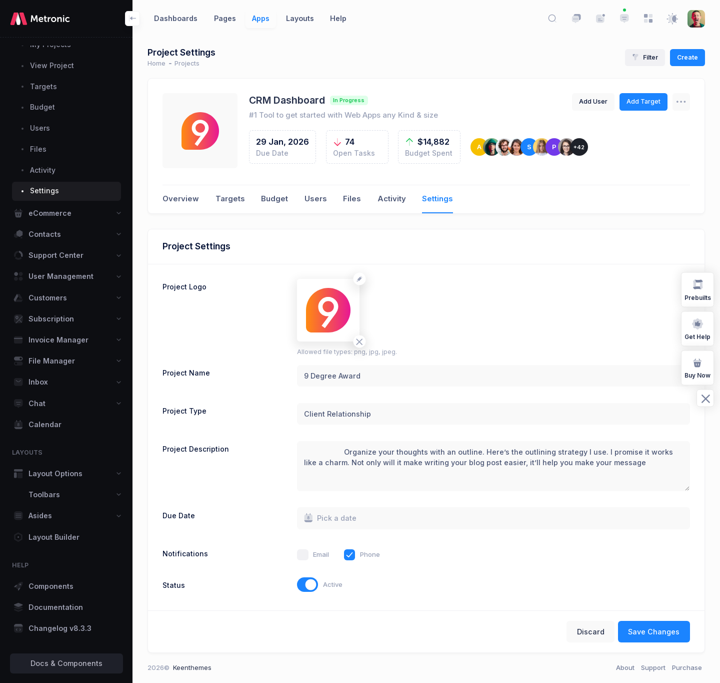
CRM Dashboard (287, 100)
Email (321, 554)
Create (687, 57)
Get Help (697, 328)
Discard (590, 631)
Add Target (643, 101)
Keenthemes (192, 667)
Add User (593, 101)
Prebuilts (697, 289)
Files (352, 198)
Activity (392, 198)
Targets (230, 198)
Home (157, 63)
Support (653, 667)
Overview (180, 198)
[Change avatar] (359, 278)
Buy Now (697, 367)
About (625, 667)
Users (315, 198)
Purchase (687, 667)
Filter (645, 57)
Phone (370, 554)
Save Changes (654, 631)
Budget (274, 198)
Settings (437, 198)
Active (332, 584)
